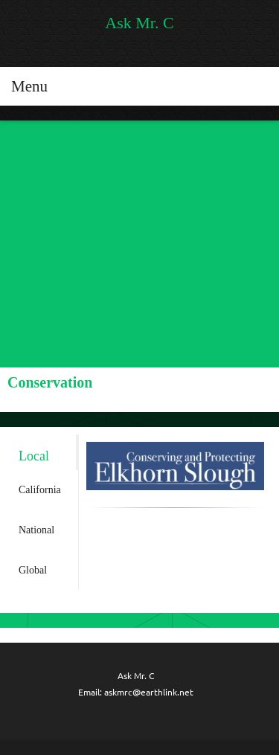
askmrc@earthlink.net (148, 692)
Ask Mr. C (139, 23)
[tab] (42, 452)
